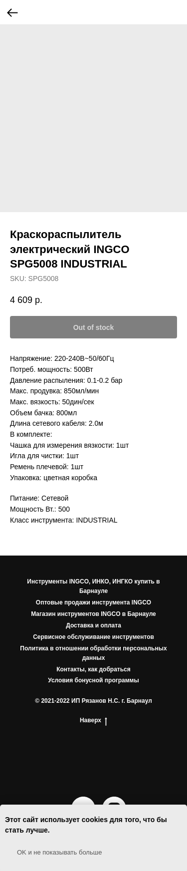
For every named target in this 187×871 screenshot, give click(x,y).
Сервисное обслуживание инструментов (93, 636)
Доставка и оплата (93, 625)
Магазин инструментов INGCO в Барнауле (93, 613)
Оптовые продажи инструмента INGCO (93, 602)
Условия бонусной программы (93, 680)
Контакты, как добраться (93, 669)
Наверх (93, 720)
